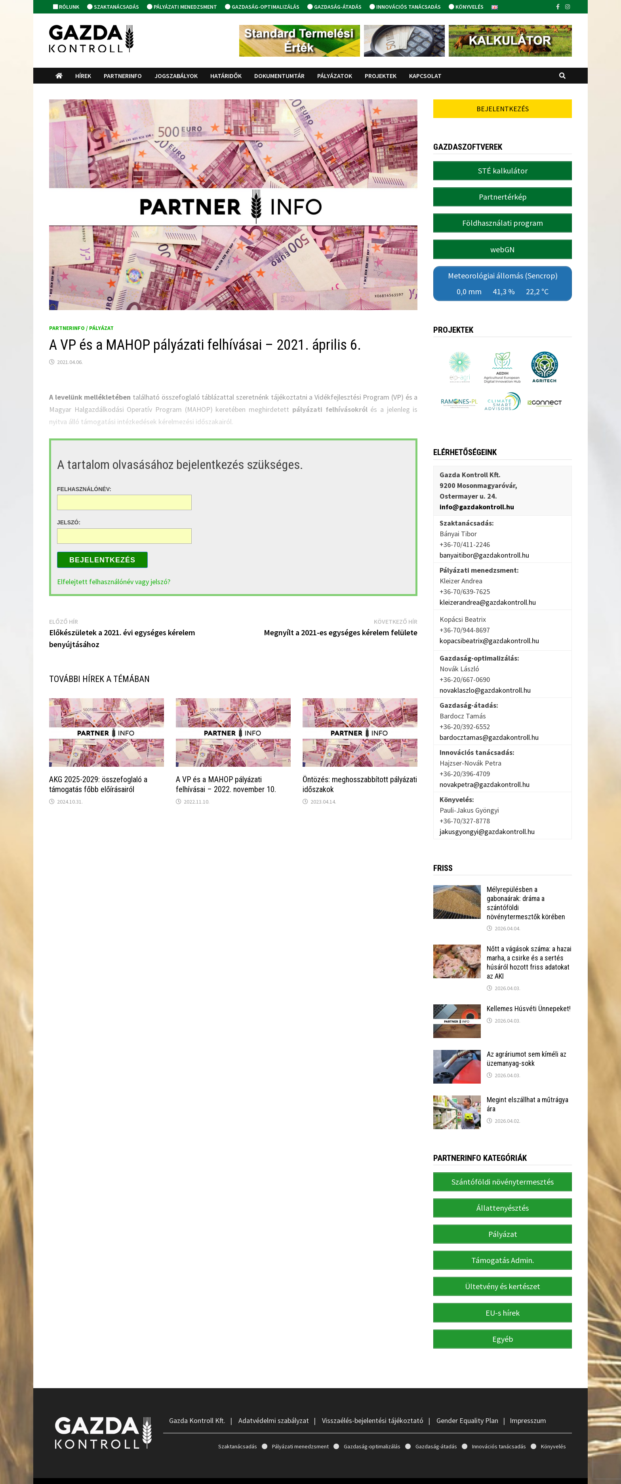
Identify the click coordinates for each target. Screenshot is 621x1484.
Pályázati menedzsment (182, 6)
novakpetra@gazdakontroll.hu (485, 776)
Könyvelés (466, 6)
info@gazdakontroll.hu (477, 498)
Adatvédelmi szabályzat (273, 1401)
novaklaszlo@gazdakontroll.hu (485, 681)
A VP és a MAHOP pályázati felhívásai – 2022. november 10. (226, 784)
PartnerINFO (123, 76)
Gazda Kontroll (118, 1471)
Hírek (83, 76)
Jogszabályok (176, 76)
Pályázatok (334, 76)
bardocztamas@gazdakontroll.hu (489, 728)
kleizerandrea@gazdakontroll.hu (488, 593)
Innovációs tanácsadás (405, 6)
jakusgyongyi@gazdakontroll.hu (487, 823)
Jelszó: (68, 522)
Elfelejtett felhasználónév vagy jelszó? (113, 581)
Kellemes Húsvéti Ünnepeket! (529, 1000)
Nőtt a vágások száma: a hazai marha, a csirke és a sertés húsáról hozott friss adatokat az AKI (529, 954)
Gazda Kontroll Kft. (197, 1401)
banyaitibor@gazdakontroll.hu (484, 546)
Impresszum (528, 1401)
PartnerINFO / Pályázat (81, 327)
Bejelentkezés (102, 560)
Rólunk (66, 6)
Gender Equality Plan (467, 1401)
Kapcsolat (425, 76)
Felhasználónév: (84, 489)
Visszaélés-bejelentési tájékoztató (372, 1401)
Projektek (380, 76)
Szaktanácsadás (113, 6)
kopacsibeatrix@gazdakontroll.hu (489, 632)
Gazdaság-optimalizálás (262, 6)
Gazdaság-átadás (334, 6)
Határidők (226, 76)
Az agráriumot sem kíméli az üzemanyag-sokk (526, 1050)
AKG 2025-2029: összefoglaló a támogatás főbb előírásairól (98, 784)
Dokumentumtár (279, 76)
